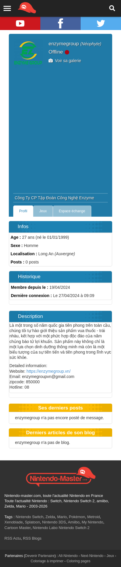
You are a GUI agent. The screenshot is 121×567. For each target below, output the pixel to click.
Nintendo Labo (45, 527)
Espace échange (72, 211)
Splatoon (32, 522)
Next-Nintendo (92, 556)
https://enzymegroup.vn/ (48, 371)
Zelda (50, 517)
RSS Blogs (32, 538)
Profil (23, 211)
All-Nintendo (67, 556)
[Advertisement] (60, 129)
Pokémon (77, 517)
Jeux (43, 211)
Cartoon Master (17, 527)
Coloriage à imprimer (47, 561)
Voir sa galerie (65, 60)
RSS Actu (12, 538)
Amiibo (73, 522)
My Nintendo (92, 522)
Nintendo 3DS (54, 522)
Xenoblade (13, 522)
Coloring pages (78, 561)
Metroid (93, 517)
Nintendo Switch (29, 517)
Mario (62, 517)
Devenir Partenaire (39, 556)
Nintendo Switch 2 (74, 527)
